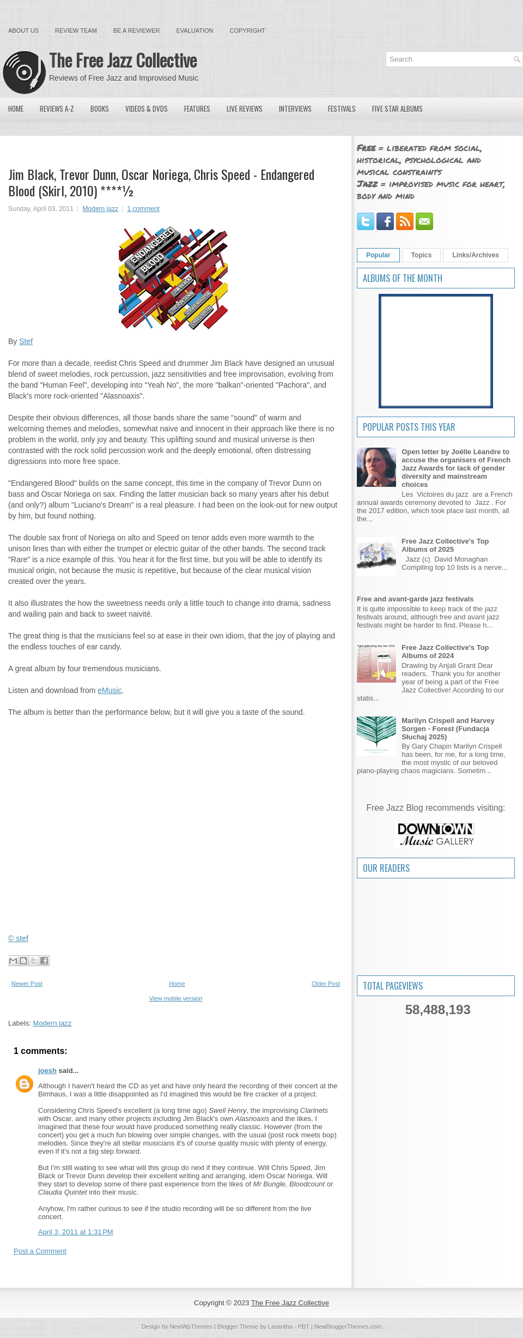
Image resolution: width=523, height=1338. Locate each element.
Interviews (295, 108)
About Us (23, 30)
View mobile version (176, 998)
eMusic (109, 690)
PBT (303, 1326)
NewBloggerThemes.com (348, 1326)
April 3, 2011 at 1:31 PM (75, 1232)
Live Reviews (245, 108)
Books (99, 108)
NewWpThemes (191, 1326)
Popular (378, 255)
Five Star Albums (397, 108)
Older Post (326, 983)
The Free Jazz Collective (123, 60)
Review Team (76, 30)
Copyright (247, 30)
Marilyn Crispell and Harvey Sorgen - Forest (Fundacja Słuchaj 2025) (448, 728)
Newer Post (26, 983)
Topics (421, 255)
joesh (47, 1070)
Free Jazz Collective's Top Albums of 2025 (445, 545)
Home (15, 108)
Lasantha (280, 1326)
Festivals (342, 108)
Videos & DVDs (146, 108)
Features (197, 108)
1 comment (143, 209)
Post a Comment (40, 1251)
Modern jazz (100, 209)
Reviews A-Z (57, 108)
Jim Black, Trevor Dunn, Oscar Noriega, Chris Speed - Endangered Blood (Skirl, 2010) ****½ (161, 182)
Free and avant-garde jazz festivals (415, 599)
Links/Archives (475, 255)
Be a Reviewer (136, 30)
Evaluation (194, 30)
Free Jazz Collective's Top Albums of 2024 (445, 651)
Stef (26, 341)
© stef (18, 938)
